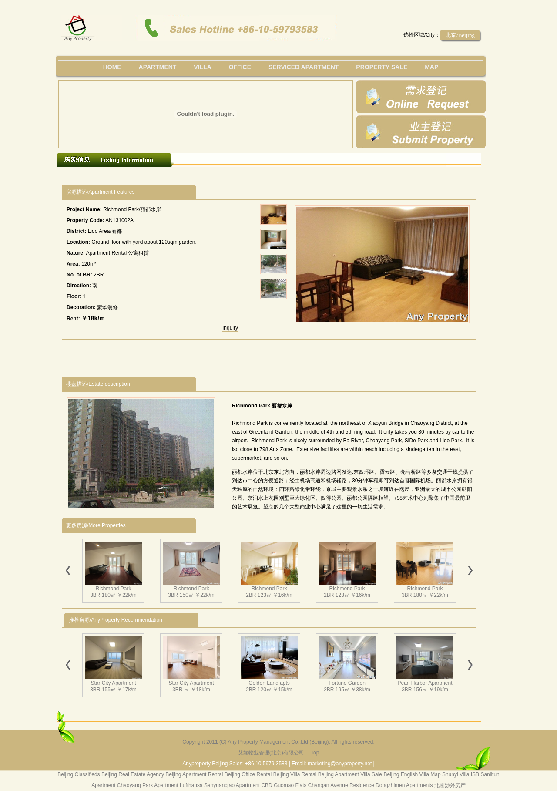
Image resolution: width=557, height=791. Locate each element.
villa (202, 67)
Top (315, 753)
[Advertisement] (221, 176)
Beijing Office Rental (248, 774)
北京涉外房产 (450, 785)
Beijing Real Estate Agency (132, 774)
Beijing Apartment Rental (194, 774)
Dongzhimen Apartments (404, 785)
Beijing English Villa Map (411, 774)
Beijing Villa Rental (295, 774)
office (240, 67)
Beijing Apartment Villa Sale (350, 774)
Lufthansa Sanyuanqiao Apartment (220, 785)
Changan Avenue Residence (341, 785)
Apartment (158, 67)
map (431, 67)
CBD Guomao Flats (283, 785)
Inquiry (230, 328)
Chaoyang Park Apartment (147, 785)
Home (112, 67)
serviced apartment (303, 67)
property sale (381, 67)
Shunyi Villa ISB (460, 774)
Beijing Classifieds (78, 774)
